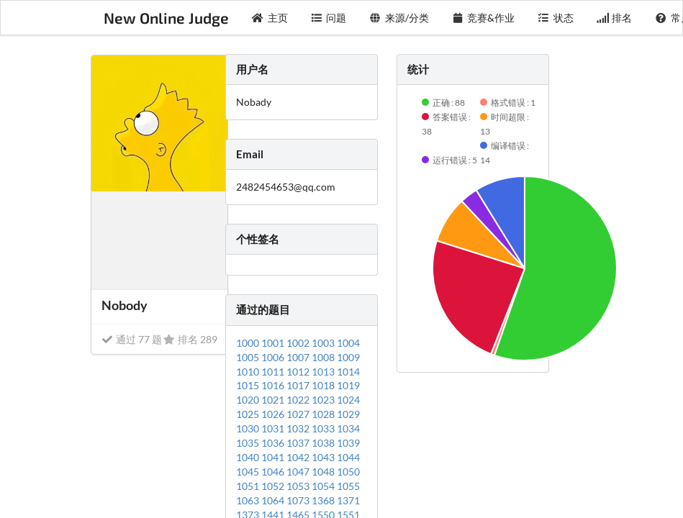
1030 (248, 428)
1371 (348, 500)
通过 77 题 (131, 339)
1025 (248, 414)
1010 (248, 371)
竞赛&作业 (483, 18)
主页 (270, 18)
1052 (273, 486)
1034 (348, 428)
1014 (348, 371)
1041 (273, 457)
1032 (299, 428)
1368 (324, 500)
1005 (248, 357)
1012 (299, 371)
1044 (348, 457)
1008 (324, 357)
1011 (273, 371)
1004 (348, 343)
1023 (324, 400)
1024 (348, 400)
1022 (299, 400)
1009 (348, 357)
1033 (324, 428)
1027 (299, 414)
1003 (324, 343)
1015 (248, 385)
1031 (273, 428)
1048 (324, 471)
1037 (299, 443)
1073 (299, 500)
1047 (299, 471)
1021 (273, 400)
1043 (324, 457)
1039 (348, 443)
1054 (324, 486)
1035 (248, 443)
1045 (248, 471)
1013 (324, 371)
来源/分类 (399, 18)
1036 (273, 443)
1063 (248, 500)
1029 (348, 414)
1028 (324, 414)
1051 (248, 486)
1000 (248, 343)
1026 (273, 414)
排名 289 (190, 339)
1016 (273, 385)
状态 (556, 18)
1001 (273, 343)
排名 (615, 18)
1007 (299, 357)
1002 (299, 343)
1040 (248, 457)
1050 (348, 471)
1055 (348, 486)
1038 (324, 443)
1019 (348, 385)
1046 (273, 471)
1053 (299, 486)
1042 (299, 457)
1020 (248, 400)
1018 (324, 385)
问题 (329, 18)
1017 (299, 385)
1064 (273, 500)
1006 (273, 357)
